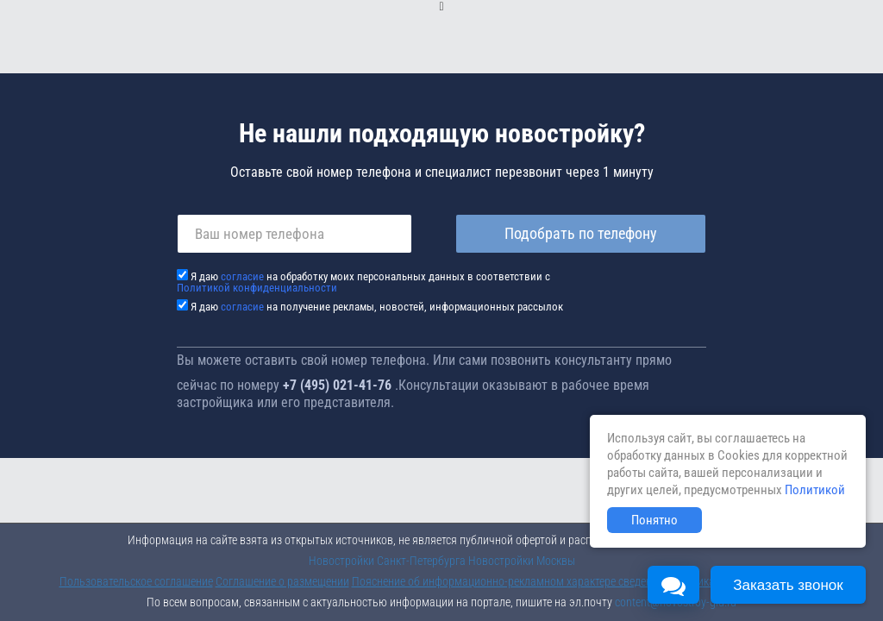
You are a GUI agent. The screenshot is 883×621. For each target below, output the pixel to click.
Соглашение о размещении (282, 581)
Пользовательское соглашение (136, 581)
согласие (242, 276)
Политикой (815, 490)
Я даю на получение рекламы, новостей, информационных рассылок (377, 306)
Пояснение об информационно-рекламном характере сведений (508, 581)
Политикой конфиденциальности (257, 287)
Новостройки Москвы (521, 561)
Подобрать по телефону (580, 233)
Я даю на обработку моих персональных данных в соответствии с (363, 282)
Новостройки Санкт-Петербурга (387, 561)
